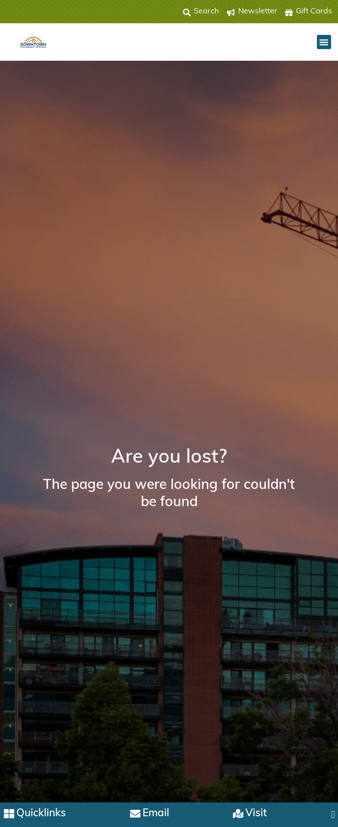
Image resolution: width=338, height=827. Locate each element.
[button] (324, 42)
